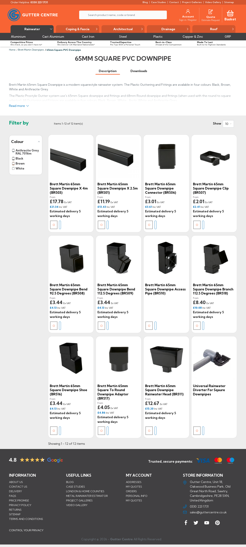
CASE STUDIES (75, 486)
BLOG (70, 482)
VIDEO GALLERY (76, 505)
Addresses (133, 482)
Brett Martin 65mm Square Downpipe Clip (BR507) (211, 188)
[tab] (107, 71)
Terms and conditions (26, 519)
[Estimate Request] (211, 20)
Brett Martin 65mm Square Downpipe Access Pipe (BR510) (165, 289)
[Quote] (210, 17)
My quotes (134, 486)
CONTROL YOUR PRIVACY (26, 531)
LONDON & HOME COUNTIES (85, 491)
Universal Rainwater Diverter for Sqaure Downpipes (209, 390)
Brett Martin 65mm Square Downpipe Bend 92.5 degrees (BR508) (68, 289)
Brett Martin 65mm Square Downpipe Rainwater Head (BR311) (164, 390)
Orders (131, 491)
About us (16, 482)
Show (217, 123)
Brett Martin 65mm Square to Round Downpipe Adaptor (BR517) (112, 392)
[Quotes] (210, 11)
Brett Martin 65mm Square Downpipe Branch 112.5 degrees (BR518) (213, 289)
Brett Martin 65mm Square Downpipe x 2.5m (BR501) (117, 188)
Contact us (18, 486)
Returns (15, 509)
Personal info (136, 496)
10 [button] (226, 124)
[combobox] (228, 123)
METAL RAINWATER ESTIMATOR (87, 496)
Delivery (15, 491)
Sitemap (15, 514)
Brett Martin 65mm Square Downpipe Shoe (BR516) (68, 390)
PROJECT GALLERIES (79, 500)
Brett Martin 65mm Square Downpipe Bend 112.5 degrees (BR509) (116, 289)
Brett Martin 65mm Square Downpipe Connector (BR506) (160, 188)
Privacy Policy (20, 505)
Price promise (19, 500)
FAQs (12, 496)
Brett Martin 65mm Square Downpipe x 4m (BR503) (69, 188)
